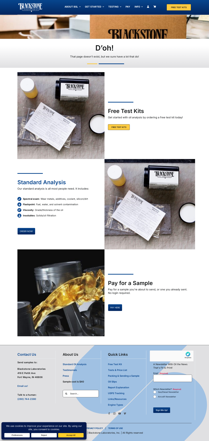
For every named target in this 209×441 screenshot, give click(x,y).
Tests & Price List (117, 370)
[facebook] (109, 413)
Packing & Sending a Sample (123, 375)
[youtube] (119, 413)
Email (160, 373)
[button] (127, 405)
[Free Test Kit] (179, 7)
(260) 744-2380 (26, 399)
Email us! (22, 386)
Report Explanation (118, 387)
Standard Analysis (41, 182)
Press (66, 375)
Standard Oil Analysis (75, 364)
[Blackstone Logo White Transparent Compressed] (30, 3)
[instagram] (114, 413)
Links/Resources (117, 399)
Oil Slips (112, 381)
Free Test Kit (115, 364)
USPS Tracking (116, 393)
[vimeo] (125, 413)
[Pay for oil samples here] (26, 231)
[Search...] (81, 393)
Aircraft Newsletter (167, 396)
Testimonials (70, 370)
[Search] (66, 393)
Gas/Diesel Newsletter (168, 392)
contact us (26, 354)
